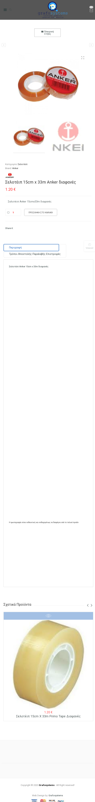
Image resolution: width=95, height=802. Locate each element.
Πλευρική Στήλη (47, 32)
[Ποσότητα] (13, 212)
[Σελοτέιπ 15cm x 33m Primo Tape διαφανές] (91, 45)
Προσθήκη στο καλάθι (41, 212)
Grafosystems (56, 789)
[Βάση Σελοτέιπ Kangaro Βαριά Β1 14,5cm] (4, 45)
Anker (15, 168)
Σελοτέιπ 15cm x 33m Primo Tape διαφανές (48, 712)
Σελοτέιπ (23, 164)
